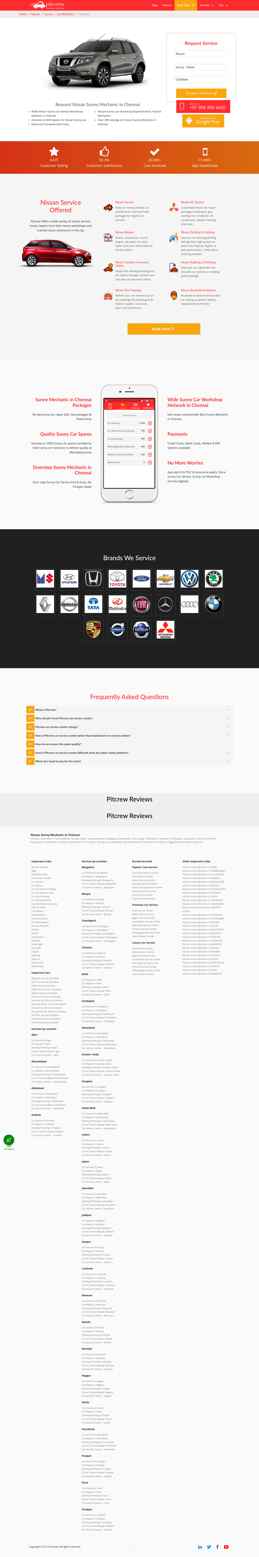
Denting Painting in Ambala (45, 1127)
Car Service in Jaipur (92, 1167)
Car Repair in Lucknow (94, 1277)
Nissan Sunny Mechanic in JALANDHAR (203, 929)
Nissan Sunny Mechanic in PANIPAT (201, 966)
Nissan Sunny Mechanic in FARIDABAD (203, 900)
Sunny (48, 14)
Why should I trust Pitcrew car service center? (64, 718)
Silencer (35, 959)
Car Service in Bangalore (95, 872)
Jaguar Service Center (143, 917)
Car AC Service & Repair (44, 889)
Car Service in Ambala (43, 1120)
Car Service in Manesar (94, 1300)
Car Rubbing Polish (41, 900)
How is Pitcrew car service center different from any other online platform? (82, 752)
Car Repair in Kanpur (93, 1251)
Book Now (186, 5)
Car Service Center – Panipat (97, 1476)
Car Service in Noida (92, 1408)
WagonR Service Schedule (45, 978)
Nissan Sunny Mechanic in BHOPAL (201, 885)
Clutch (34, 933)
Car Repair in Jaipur (92, 1170)
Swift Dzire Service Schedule (46, 989)
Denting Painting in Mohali (96, 1335)
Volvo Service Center (143, 936)
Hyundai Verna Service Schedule (48, 1004)
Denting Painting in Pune (95, 1495)
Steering (35, 955)
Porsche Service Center (144, 929)
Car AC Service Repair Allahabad (48, 1104)
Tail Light (36, 947)
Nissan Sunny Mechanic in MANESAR (202, 944)
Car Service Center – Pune (95, 1502)
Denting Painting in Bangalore (98, 880)
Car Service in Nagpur (93, 1381)
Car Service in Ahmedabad (45, 1067)
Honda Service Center (143, 880)
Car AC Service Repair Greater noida (101, 1071)
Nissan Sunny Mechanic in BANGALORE (203, 881)
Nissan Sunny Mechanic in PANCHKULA (203, 962)
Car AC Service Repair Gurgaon (98, 1097)
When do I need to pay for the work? (58, 761)
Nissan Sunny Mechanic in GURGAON (202, 914)
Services (207, 5)
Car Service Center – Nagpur (97, 1395)
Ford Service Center (142, 876)
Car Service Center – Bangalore (98, 887)
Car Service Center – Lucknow (97, 1288)
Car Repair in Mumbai (93, 1358)
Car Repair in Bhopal (93, 903)
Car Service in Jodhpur (93, 1220)
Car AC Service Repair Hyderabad (99, 1124)
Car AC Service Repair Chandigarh (100, 937)
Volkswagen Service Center (146, 932)
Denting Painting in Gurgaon (97, 1094)
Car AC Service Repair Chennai (98, 964)
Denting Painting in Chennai (96, 960)
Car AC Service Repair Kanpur (97, 1258)
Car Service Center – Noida (96, 1422)
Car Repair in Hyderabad (95, 1117)
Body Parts (37, 962)
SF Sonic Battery (40, 922)
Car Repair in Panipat (93, 1465)
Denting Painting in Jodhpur (96, 1228)
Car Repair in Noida (92, 1411)
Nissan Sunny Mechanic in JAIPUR (200, 925)
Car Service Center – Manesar (97, 1315)
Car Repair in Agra (41, 1043)
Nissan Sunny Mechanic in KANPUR (201, 936)
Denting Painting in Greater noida (99, 1067)
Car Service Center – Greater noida (100, 1074)
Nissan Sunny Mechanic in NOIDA (200, 959)
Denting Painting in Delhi (95, 987)
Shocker (35, 940)
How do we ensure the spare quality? (58, 744)
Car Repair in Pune (92, 1492)
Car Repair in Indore (92, 1144)
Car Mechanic (66, 14)
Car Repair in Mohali (92, 1331)
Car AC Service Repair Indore (97, 1151)
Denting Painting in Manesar (97, 1308)
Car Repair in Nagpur (93, 1384)
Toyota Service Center (143, 898)
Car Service (37, 881)
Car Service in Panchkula (95, 1434)
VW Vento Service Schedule (45, 1018)
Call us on (203, 106)
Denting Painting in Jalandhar (97, 1201)
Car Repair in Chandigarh (95, 930)
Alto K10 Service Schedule (45, 982)
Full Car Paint (38, 907)
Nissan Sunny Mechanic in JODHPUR (202, 933)
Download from (203, 121)
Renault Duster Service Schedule (48, 1011)
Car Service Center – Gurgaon (97, 1101)
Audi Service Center (142, 910)
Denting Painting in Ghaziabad (98, 1040)
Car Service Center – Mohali (96, 1342)
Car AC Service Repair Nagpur (97, 1392)
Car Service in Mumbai (94, 1354)
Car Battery (37, 911)
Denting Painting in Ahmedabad (48, 1074)
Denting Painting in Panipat (96, 1468)
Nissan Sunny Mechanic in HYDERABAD (203, 918)
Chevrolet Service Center (145, 872)
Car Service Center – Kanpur (97, 1262)
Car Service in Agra (41, 1040)
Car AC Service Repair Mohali (97, 1338)
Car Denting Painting (42, 892)
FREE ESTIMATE (9, 1147)
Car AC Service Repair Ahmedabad (49, 1078)
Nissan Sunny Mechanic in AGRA (200, 867)
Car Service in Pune (92, 1488)
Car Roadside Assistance (44, 903)
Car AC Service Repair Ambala (47, 1131)
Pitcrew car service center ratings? (56, 726)
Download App (39, 874)
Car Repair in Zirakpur (93, 1518)
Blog (154, 5)
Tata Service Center (142, 894)
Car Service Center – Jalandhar (98, 1208)
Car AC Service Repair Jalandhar (98, 1204)
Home (23, 14)
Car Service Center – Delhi (95, 994)
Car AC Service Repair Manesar (98, 1311)
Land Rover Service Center (146, 921)
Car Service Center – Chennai (97, 967)
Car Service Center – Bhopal (96, 914)
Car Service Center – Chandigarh (99, 941)
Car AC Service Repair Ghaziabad (99, 1044)
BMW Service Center (143, 914)
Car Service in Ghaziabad (95, 1033)
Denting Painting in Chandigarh (98, 933)
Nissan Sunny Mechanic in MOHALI (201, 947)
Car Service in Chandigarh (95, 926)
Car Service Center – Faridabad (98, 1021)
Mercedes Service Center (145, 925)
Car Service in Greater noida (97, 1060)
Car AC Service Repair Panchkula (99, 1445)
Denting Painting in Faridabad (97, 1014)
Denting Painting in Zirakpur (97, 1522)
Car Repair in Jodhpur (93, 1224)
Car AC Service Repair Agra (45, 1051)
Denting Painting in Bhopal (96, 906)
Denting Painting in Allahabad (47, 1101)
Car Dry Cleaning (40, 896)
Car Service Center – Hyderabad (99, 1128)
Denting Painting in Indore (96, 1147)
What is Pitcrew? (45, 709)
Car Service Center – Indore (96, 1155)
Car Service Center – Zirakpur (97, 1529)
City (223, 5)
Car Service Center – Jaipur (96, 1181)
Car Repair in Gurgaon (93, 1090)
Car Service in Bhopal (93, 899)
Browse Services (201, 93)
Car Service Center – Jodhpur (97, 1235)
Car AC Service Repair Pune (96, 1499)
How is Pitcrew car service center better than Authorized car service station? (83, 735)
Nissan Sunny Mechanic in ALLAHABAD (203, 874)
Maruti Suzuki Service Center (147, 887)
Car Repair (37, 885)
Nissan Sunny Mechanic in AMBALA (201, 878)
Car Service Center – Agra (44, 1055)
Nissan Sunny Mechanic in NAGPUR (201, 955)
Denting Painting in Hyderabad (98, 1120)
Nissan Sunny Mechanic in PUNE (200, 970)
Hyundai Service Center (144, 883)
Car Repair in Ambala (42, 1124)
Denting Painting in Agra (44, 1047)
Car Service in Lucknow (94, 1274)
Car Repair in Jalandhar (94, 1197)
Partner (167, 5)
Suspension (37, 936)
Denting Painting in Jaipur (95, 1174)
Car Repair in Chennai (93, 956)
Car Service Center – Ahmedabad (48, 1081)
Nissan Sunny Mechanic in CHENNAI (202, 892)
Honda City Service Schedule (46, 1007)
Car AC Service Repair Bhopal (97, 910)
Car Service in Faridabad (95, 1006)
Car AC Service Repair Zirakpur (98, 1525)
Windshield (37, 966)
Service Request (39, 867)
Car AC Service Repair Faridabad (99, 1017)
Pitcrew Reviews (129, 799)
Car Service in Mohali (93, 1327)
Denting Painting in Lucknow (97, 1281)
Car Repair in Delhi (92, 983)
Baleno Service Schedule (44, 993)
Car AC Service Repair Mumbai (98, 1365)
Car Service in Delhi (92, 979)
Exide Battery (38, 914)
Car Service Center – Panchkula (98, 1449)
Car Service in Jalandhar (94, 1194)
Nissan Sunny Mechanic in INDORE (201, 922)
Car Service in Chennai (94, 953)
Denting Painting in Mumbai (96, 1361)
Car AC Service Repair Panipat (97, 1472)
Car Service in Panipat (93, 1461)
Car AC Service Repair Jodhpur (98, 1231)
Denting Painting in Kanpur (96, 1254)
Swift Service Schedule (43, 985)
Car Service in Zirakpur (94, 1515)
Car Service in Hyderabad (95, 1113)
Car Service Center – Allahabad (47, 1108)
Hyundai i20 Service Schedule (47, 1000)
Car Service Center (41, 878)
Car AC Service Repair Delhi (96, 990)
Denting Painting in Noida (95, 1415)
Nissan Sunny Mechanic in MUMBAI (201, 951)
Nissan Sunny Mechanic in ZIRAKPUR (202, 973)
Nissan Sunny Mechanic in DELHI (200, 896)
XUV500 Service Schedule (44, 1022)
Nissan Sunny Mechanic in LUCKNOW (202, 940)
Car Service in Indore (93, 1140)
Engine (35, 951)
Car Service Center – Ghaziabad (98, 1048)
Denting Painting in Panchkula (98, 1442)
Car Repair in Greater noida (96, 1063)
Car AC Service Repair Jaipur (96, 1178)
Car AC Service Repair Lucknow (98, 1285)
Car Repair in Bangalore (94, 876)
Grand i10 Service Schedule (45, 996)
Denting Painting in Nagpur (96, 1388)
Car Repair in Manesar (93, 1304)
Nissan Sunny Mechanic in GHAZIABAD (203, 903)
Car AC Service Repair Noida (97, 1419)
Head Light (37, 944)
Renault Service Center (144, 891)
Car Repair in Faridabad (94, 1010)
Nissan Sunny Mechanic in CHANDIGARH (204, 889)
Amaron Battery (39, 918)
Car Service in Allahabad (44, 1093)
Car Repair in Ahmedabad (45, 1070)
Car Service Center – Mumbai (97, 1369)
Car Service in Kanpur (93, 1247)
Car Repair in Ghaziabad (95, 1037)
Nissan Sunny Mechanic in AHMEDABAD (204, 870)
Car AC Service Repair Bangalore (99, 883)
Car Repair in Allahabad (44, 1097)
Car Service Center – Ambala (46, 1135)
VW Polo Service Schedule (45, 1015)
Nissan (35, 14)
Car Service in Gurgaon (94, 1086)
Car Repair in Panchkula (94, 1438)
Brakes (35, 929)
